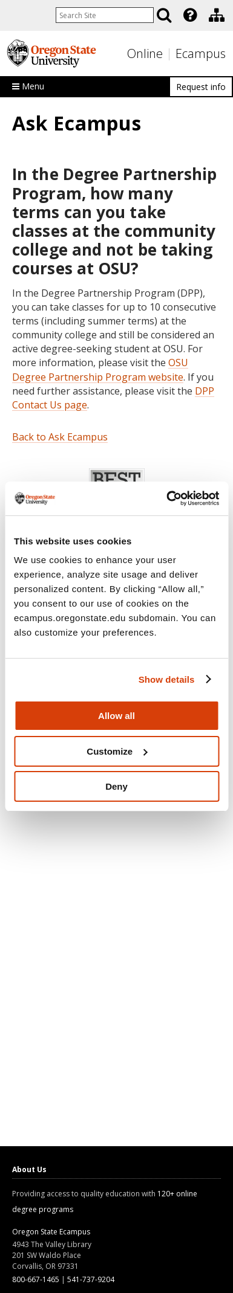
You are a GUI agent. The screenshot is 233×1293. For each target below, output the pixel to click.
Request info (201, 86)
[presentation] (189, 15)
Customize (117, 751)
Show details (167, 679)
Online (145, 53)
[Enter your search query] (105, 15)
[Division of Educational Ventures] (217, 15)
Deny (116, 786)
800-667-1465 (35, 1279)
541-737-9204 (90, 1279)
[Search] (164, 15)
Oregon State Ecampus (51, 1232)
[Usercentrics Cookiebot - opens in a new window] (167, 498)
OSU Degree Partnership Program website (100, 369)
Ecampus (201, 53)
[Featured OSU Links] (190, 15)
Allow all (116, 716)
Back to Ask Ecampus (60, 436)
